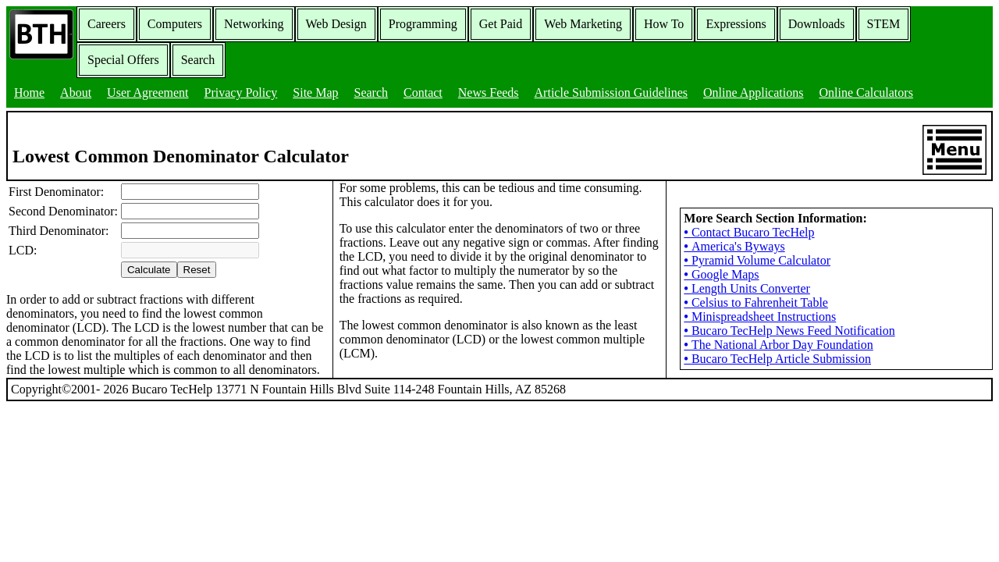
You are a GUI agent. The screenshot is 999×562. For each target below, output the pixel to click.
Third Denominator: (58, 230)
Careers (106, 23)
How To (664, 23)
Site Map (315, 92)
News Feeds (488, 92)
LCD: (23, 250)
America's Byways (734, 246)
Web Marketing (583, 23)
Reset (197, 270)
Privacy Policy (241, 92)
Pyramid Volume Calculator (757, 260)
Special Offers (123, 59)
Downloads (816, 23)
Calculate (149, 270)
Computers (175, 23)
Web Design (336, 23)
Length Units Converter (747, 288)
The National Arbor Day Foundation (778, 344)
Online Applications (753, 92)
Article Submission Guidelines (611, 92)
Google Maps (721, 274)
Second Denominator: (63, 211)
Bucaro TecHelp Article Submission (777, 358)
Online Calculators (865, 92)
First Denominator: (56, 191)
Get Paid (501, 23)
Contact (423, 92)
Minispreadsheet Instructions (760, 316)
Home (29, 92)
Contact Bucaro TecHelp (749, 232)
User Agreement (147, 92)
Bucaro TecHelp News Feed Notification (789, 330)
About (75, 92)
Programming (423, 23)
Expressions (736, 23)
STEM (884, 23)
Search (198, 59)
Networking (253, 23)
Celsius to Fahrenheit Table (756, 302)
